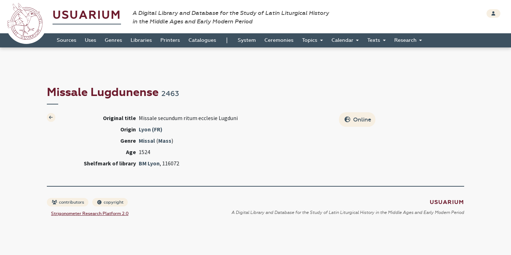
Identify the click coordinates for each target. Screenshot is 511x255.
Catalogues (202, 40)
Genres (113, 40)
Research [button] (406, 40)
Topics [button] (310, 40)
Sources (66, 40)
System (247, 40)
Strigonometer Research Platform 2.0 (89, 213)
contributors (68, 202)
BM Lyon (149, 163)
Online (358, 119)
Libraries (141, 40)
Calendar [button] (343, 40)
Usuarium (87, 15)
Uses (90, 40)
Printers (170, 40)
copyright (110, 202)
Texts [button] (374, 40)
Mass (164, 140)
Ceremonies (278, 40)
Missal (147, 140)
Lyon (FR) (151, 129)
